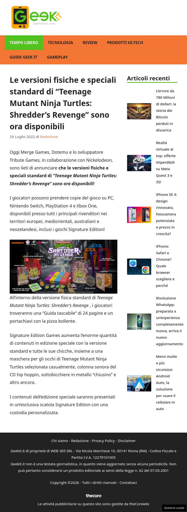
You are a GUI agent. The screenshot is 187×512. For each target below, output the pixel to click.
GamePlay (57, 57)
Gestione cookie (174, 508)
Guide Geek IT (23, 57)
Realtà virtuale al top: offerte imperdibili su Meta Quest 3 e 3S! (166, 162)
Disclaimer (127, 440)
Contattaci (128, 482)
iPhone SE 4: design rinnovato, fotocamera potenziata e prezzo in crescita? (166, 214)
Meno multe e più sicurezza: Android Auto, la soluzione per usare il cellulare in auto (166, 382)
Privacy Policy (103, 440)
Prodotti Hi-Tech (125, 42)
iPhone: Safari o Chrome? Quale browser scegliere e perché (165, 266)
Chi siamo (59, 440)
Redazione (80, 440)
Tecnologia (60, 42)
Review (90, 42)
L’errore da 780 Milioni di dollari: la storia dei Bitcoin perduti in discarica (166, 110)
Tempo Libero (24, 42)
